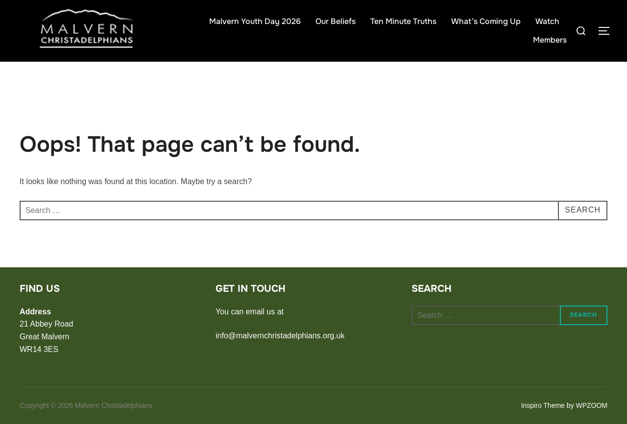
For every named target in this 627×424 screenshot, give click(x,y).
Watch (547, 21)
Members (550, 40)
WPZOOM (591, 405)
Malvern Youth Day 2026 (255, 21)
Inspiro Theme (543, 405)
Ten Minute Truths (403, 21)
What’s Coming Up (486, 21)
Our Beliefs (335, 21)
